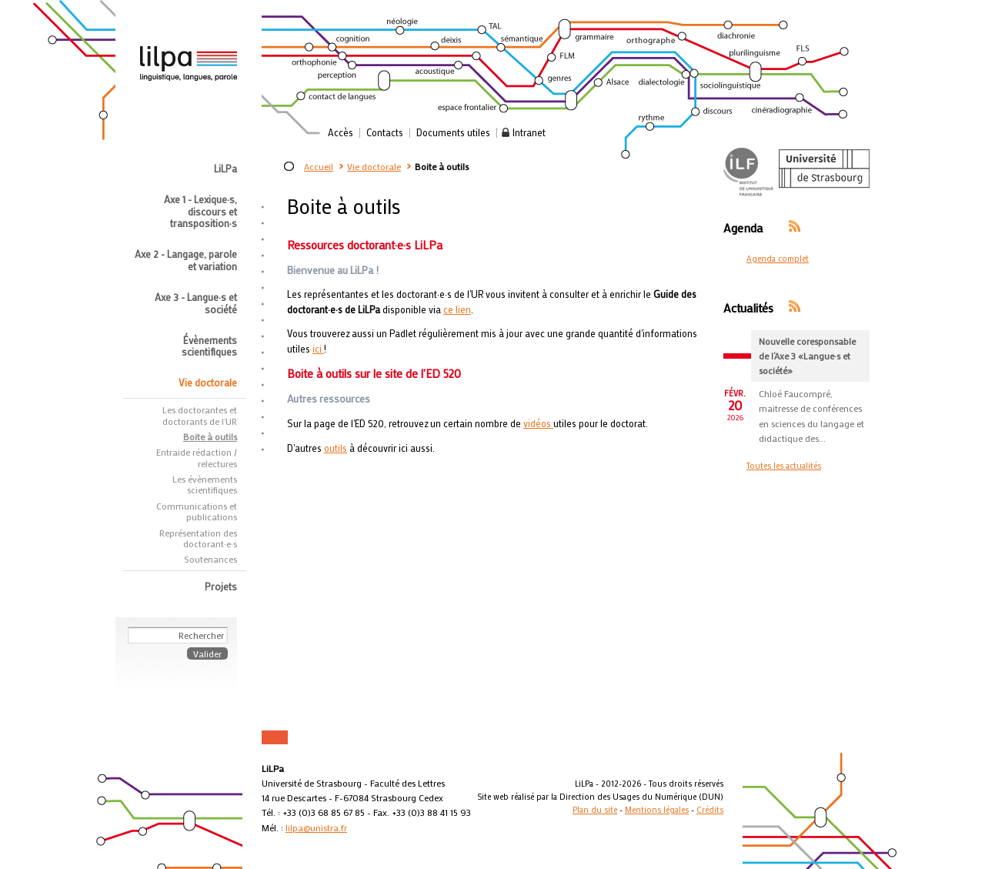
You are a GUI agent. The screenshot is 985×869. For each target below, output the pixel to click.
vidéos (538, 423)
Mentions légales (657, 809)
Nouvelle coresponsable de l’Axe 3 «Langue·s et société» (807, 355)
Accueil (318, 166)
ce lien (457, 309)
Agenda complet (777, 258)
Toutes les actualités (783, 465)
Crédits (709, 809)
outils (335, 448)
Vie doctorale (374, 166)
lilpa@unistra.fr (316, 827)
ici (318, 349)
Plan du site (595, 809)
